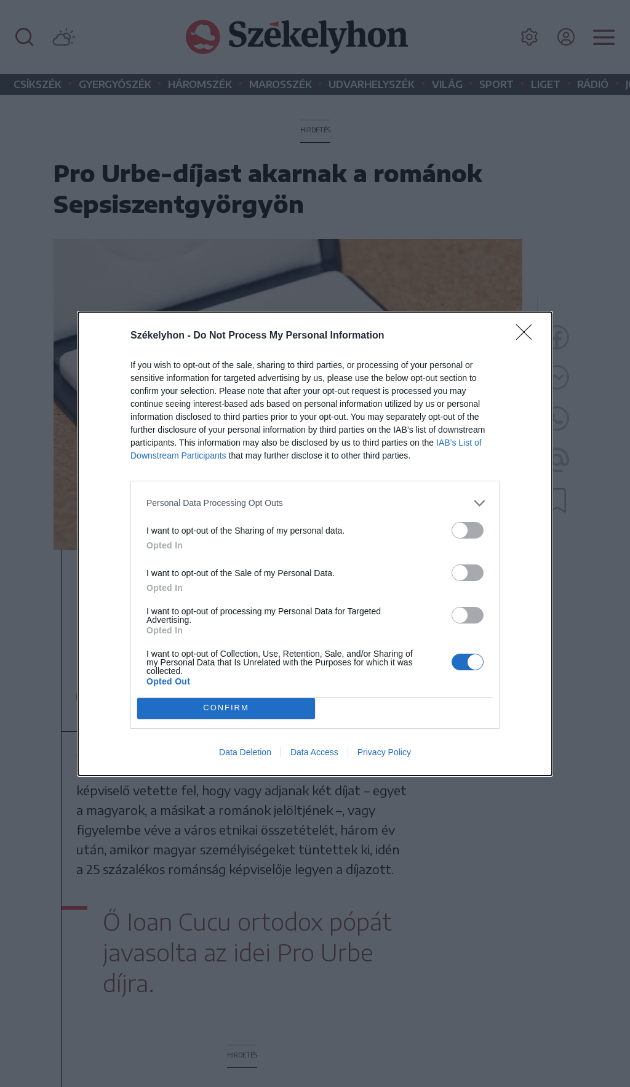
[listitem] (315, 503)
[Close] (528, 336)
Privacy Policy (384, 752)
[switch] (468, 530)
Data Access (314, 752)
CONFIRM (226, 707)
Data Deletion (245, 752)
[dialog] (315, 544)
